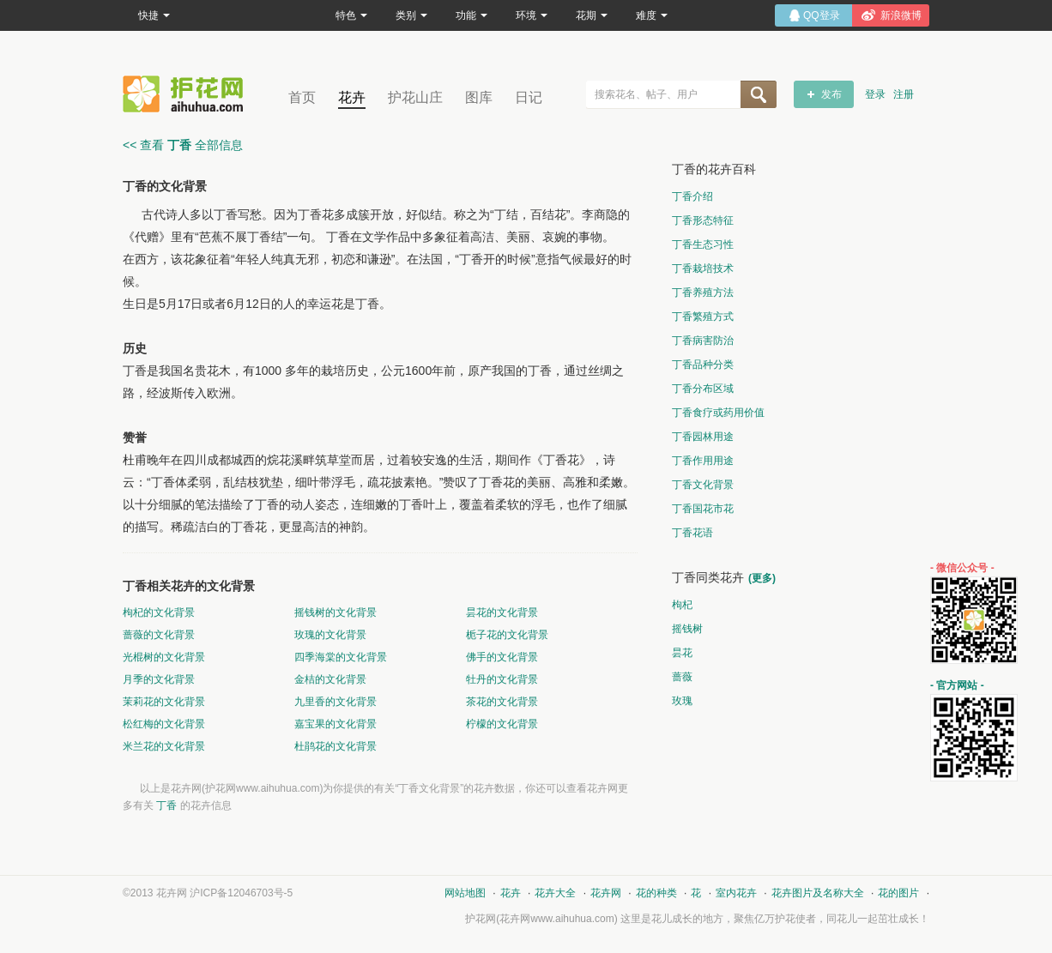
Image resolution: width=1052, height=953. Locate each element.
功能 (471, 15)
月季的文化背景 (159, 679)
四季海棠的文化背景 (340, 657)
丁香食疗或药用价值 (718, 413)
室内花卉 (736, 893)
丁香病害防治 (703, 341)
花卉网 (187, 93)
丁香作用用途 (703, 461)
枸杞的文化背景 (159, 612)
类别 (411, 15)
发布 (831, 94)
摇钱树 (687, 629)
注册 (903, 94)
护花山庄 (415, 97)
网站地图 (465, 893)
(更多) (762, 578)
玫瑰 (682, 701)
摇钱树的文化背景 (335, 612)
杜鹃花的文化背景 (335, 746)
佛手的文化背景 (502, 657)
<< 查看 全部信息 (183, 145)
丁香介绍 (692, 196)
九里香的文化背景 (335, 702)
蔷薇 (682, 677)
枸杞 (682, 605)
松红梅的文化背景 (164, 724)
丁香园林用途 (703, 437)
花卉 (352, 97)
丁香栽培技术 (703, 268)
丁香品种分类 (703, 365)
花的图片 (898, 893)
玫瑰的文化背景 (330, 635)
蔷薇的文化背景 (159, 635)
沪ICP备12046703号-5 (241, 893)
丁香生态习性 (703, 244)
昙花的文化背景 (502, 612)
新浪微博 (901, 15)
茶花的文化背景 (502, 702)
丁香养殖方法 (703, 293)
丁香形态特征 (703, 220)
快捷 (154, 15)
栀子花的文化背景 (507, 635)
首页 (302, 97)
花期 (592, 15)
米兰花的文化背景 (164, 746)
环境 (531, 15)
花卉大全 (555, 893)
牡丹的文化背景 (502, 679)
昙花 (682, 653)
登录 (875, 94)
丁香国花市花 (703, 509)
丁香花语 (692, 533)
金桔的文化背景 (330, 679)
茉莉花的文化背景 (164, 702)
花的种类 (656, 893)
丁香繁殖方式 (703, 317)
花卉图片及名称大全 (817, 893)
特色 (351, 15)
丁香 (166, 805)
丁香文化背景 (703, 485)
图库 (479, 97)
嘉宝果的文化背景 (335, 724)
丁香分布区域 (703, 389)
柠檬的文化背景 (502, 724)
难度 (652, 15)
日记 (528, 97)
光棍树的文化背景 (164, 657)
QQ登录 (821, 15)
